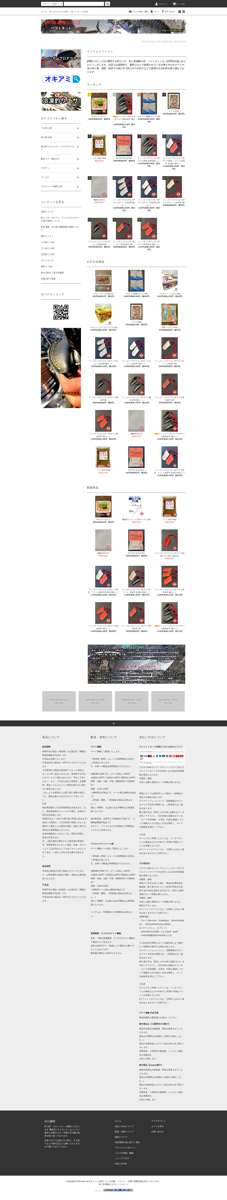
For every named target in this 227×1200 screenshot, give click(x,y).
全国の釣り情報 (48, 278)
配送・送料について (124, 1131)
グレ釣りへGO (48, 248)
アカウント (161, 4)
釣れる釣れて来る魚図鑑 (52, 272)
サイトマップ (47, 260)
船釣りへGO (46, 266)
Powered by (113, 1191)
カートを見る (157, 1126)
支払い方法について (124, 1126)
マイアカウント (158, 1121)
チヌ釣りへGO (48, 242)
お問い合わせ (168, 12)
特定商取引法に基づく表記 (127, 1142)
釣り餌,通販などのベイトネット (113, 1184)
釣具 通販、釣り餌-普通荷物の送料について (60, 228)
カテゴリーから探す (59, 12)
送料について (47, 211)
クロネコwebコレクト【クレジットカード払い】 (162, 767)
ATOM (124, 1163)
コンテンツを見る (79, 12)
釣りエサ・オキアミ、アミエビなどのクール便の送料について (60, 219)
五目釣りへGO (48, 254)
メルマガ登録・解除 (138, 12)
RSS (117, 1163)
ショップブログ (122, 1158)
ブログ (154, 12)
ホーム (44, 12)
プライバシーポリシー (125, 1147)
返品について (121, 1137)
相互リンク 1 (47, 236)
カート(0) (179, 4)
